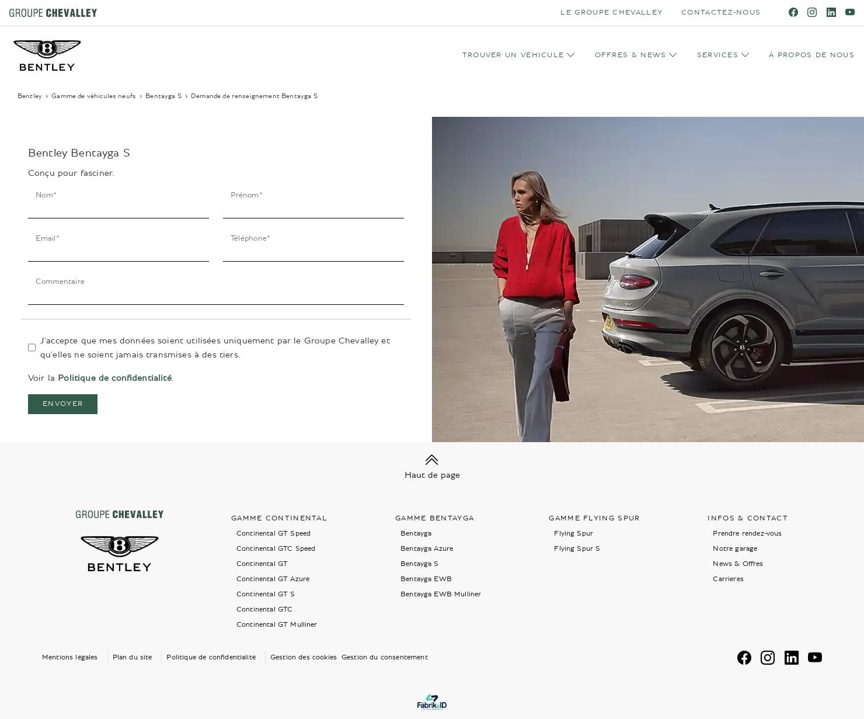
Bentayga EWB (426, 579)
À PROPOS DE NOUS (812, 55)
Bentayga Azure (426, 549)
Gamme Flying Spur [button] (594, 518)
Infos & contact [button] (748, 518)
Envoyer (63, 404)
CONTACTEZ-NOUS (721, 12)
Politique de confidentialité (114, 378)
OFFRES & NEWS (631, 55)
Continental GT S (265, 594)
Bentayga (415, 533)
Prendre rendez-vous (747, 533)
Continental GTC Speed (275, 549)
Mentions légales (70, 657)
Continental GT (262, 564)
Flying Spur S (577, 549)
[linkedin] (831, 13)
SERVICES (717, 55)
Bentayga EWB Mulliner (440, 594)
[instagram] (812, 13)
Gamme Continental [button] (279, 518)
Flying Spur (573, 533)
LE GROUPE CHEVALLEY (611, 12)
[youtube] (850, 13)
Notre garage (735, 549)
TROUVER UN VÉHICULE (513, 55)
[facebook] (793, 13)
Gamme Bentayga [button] (434, 518)
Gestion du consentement (385, 657)
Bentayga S (419, 564)
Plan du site (132, 657)
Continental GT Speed (273, 533)
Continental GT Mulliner (277, 624)
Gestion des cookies (303, 657)
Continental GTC (264, 609)
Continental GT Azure (272, 579)
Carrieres (728, 579)
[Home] (47, 55)
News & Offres (738, 564)
